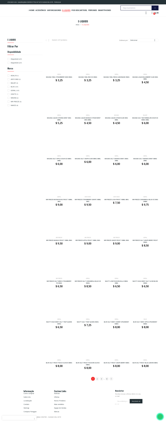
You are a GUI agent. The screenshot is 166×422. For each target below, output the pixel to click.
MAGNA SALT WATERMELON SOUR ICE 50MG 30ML (145, 119)
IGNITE (14, 94)
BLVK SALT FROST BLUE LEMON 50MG (145, 363)
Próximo (111, 379)
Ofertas (56, 397)
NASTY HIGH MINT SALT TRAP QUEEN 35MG (59, 323)
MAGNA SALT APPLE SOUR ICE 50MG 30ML (59, 160)
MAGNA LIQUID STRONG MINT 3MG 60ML (59, 119)
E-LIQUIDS (11, 40)
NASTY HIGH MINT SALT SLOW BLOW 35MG (145, 282)
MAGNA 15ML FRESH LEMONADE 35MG (116, 77)
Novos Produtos (60, 401)
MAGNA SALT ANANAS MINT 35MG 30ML (116, 160)
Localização (28, 401)
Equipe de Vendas (60, 408)
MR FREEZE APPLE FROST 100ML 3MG (88, 240)
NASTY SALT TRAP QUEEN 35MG (88, 322)
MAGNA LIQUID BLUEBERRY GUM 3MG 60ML (145, 78)
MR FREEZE (16, 101)
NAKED (14, 105)
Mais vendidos (59, 404)
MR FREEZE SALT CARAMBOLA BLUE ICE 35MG (88, 282)
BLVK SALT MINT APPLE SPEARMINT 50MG (145, 323)
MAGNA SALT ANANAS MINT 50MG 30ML (145, 160)
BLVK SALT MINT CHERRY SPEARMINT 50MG (116, 323)
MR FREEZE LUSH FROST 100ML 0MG (116, 199)
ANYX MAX (15, 79)
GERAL (15, 90)
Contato (26, 404)
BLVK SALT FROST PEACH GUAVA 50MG (59, 363)
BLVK (14, 87)
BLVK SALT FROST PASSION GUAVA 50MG (88, 364)
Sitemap (26, 408)
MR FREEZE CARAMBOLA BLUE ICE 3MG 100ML (145, 200)
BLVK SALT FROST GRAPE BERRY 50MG (116, 363)
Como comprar (29, 393)
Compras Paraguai (30, 412)
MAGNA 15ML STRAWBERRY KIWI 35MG (59, 77)
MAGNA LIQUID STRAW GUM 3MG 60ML (116, 119)
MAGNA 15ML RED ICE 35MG (88, 77)
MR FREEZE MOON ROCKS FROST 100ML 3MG (59, 200)
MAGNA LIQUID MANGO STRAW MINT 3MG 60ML (88, 119)
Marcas (56, 412)
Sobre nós (27, 397)
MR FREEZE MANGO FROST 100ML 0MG (59, 240)
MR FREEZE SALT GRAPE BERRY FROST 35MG (145, 241)
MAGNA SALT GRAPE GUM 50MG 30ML (88, 159)
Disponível (16, 59)
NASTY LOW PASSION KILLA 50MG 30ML (116, 282)
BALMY (14, 83)
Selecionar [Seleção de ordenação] (143, 40)
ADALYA (15, 75)
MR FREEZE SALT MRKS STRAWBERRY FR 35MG (59, 282)
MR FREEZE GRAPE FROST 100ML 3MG (116, 240)
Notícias (57, 393)
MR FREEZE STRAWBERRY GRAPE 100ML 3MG (88, 200)
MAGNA (14, 98)
